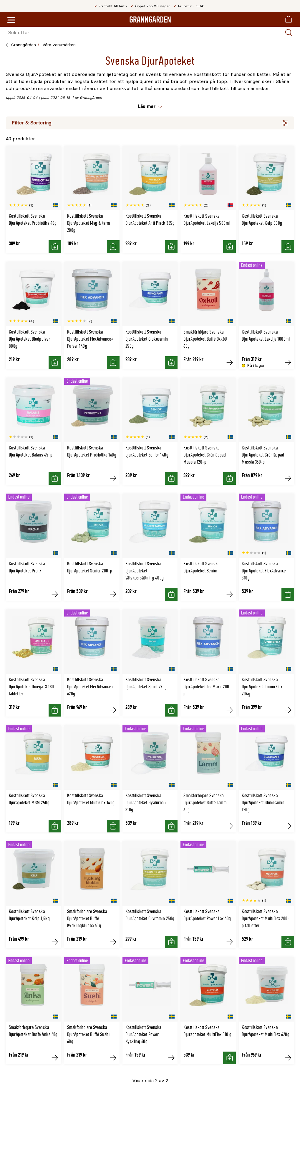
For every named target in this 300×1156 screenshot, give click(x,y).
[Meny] (11, 20)
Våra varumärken (59, 44)
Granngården (23, 44)
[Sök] (288, 33)
